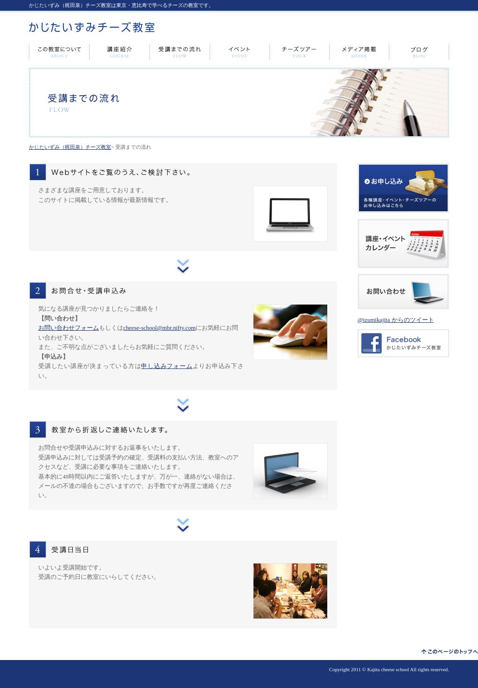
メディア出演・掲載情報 (359, 52)
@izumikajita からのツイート (396, 320)
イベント (240, 52)
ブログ (419, 52)
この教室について (59, 52)
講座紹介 (120, 52)
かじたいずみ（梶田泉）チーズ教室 (70, 147)
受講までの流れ (180, 52)
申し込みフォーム (166, 366)
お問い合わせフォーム (68, 328)
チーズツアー (300, 52)
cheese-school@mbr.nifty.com (159, 328)
